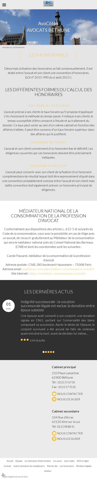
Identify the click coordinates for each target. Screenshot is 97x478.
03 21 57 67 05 (66, 382)
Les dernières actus (48, 291)
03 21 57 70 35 (67, 387)
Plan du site (52, 466)
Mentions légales (84, 466)
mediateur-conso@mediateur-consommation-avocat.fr (59, 269)
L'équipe (18, 461)
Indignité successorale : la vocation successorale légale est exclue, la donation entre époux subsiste (58, 305)
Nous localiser (68, 399)
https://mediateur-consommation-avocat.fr (58, 273)
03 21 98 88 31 (65, 426)
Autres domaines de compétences (29, 466)
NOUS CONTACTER (70, 393)
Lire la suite (37, 340)
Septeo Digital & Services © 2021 (15, 477)
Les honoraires (18, 47)
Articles (47, 471)
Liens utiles (69, 461)
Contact (7, 466)
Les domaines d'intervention (38, 461)
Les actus (57, 461)
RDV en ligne (83, 461)
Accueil (10, 461)
